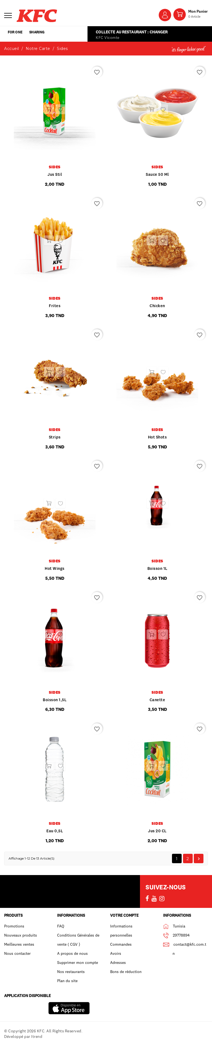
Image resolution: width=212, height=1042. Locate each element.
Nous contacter (17, 953)
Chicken (157, 305)
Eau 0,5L (54, 830)
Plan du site (67, 980)
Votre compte (124, 915)
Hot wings (55, 568)
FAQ (60, 926)
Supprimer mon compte (77, 962)
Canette (157, 699)
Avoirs (115, 953)
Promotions (14, 926)
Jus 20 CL (157, 830)
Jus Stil (54, 174)
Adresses (118, 962)
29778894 (181, 935)
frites (54, 305)
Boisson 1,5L (55, 699)
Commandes (121, 944)
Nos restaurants (71, 971)
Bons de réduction (126, 971)
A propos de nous (72, 953)
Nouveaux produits (20, 935)
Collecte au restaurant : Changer (130, 32)
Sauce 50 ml (157, 174)
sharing (55, 33)
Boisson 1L (157, 568)
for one (21, 33)
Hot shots (157, 437)
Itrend (36, 1036)
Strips (55, 437)
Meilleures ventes (19, 944)
